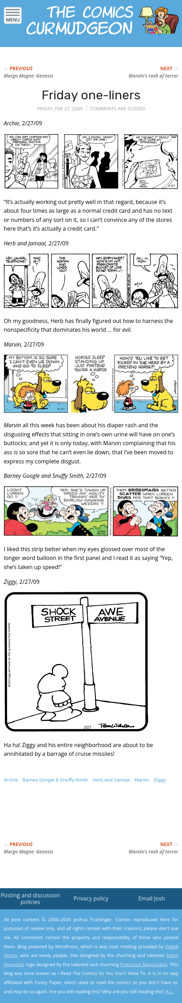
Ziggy (160, 780)
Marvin (142, 780)
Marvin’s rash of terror (153, 76)
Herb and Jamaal (111, 780)
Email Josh (151, 898)
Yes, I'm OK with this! (122, 977)
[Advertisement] (86, 819)
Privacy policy (91, 898)
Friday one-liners (91, 95)
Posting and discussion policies (30, 898)
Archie (11, 780)
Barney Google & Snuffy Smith (55, 780)
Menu (13, 17)
